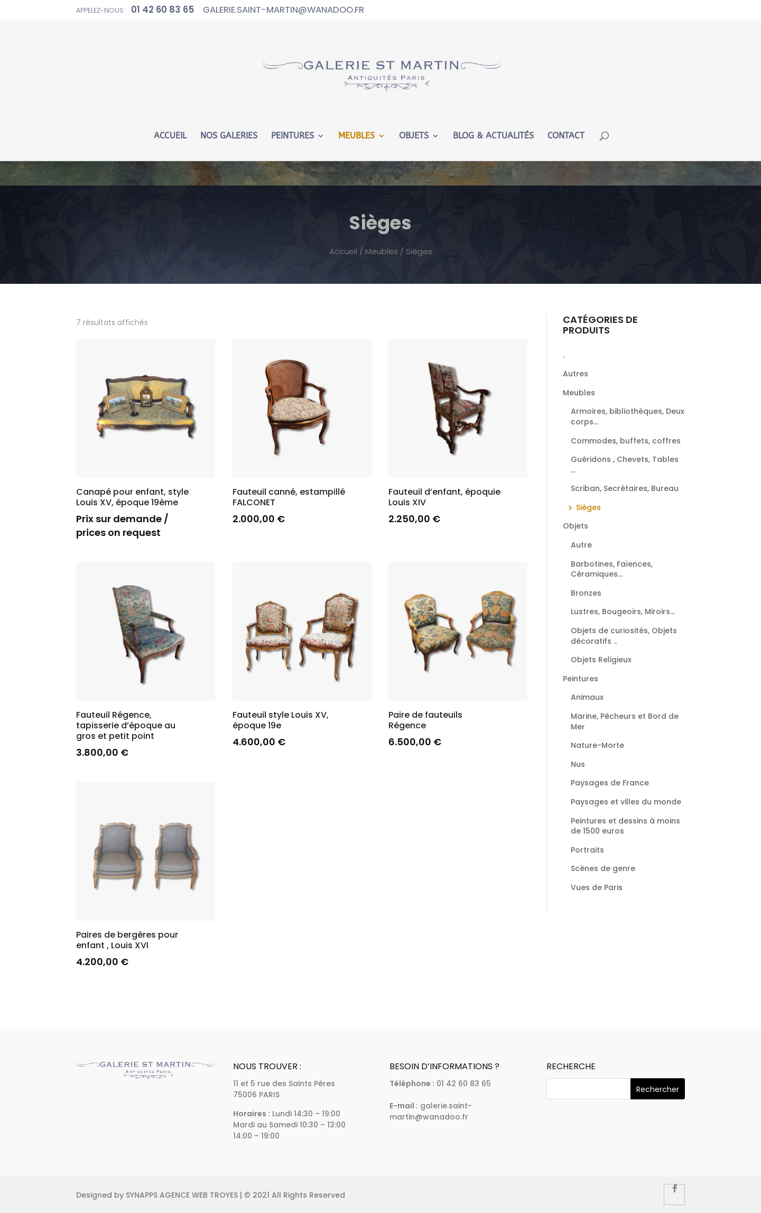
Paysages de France (610, 782)
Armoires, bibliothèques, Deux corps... (627, 416)
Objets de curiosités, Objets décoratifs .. (624, 635)
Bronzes (586, 593)
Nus (578, 764)
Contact (565, 136)
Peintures (292, 136)
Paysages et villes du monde (626, 802)
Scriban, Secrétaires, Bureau (625, 488)
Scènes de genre (603, 868)
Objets (414, 136)
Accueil (170, 136)
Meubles (356, 136)
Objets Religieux (601, 659)
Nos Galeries (228, 136)
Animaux (587, 697)
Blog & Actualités (493, 136)
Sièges (588, 507)
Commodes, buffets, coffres (626, 441)
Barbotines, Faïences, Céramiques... (612, 569)
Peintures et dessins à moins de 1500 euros (625, 826)
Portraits (587, 850)
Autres (575, 373)
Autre (581, 545)
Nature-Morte (597, 745)
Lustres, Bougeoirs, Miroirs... (623, 611)
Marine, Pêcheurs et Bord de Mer (625, 721)
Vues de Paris (597, 887)
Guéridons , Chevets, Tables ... (625, 464)
